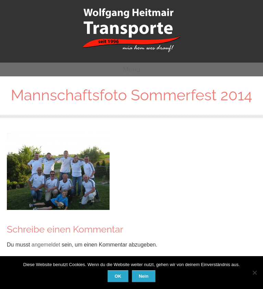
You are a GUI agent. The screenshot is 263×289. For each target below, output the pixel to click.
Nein (143, 276)
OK (118, 276)
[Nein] (254, 272)
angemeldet (46, 245)
